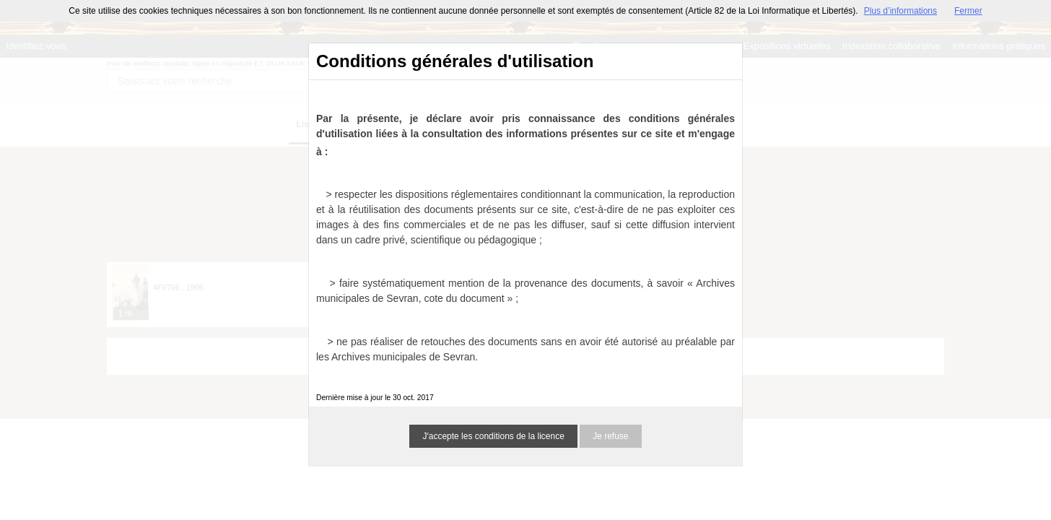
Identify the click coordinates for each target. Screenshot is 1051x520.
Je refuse (610, 436)
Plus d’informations (900, 11)
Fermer (968, 11)
